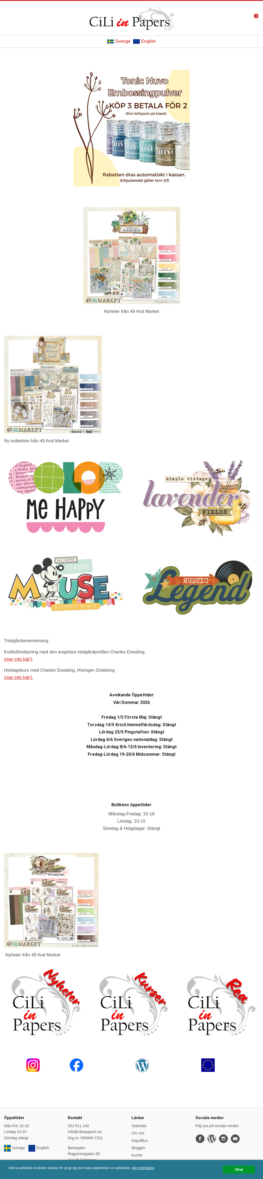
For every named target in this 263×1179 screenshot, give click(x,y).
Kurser (137, 1155)
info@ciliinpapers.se (85, 1132)
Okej (239, 1169)
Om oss (138, 1133)
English (144, 41)
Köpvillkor (140, 1140)
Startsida (139, 1126)
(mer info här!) (19, 659)
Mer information (143, 1168)
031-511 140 (78, 1126)
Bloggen (138, 1148)
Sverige (118, 41)
